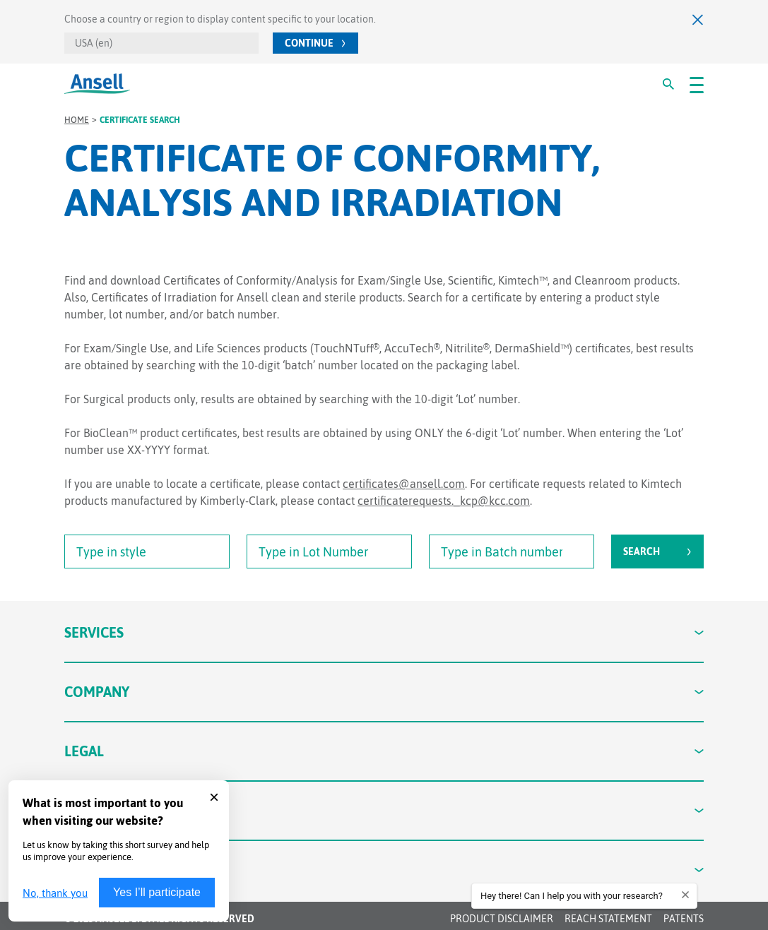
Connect (384, 870)
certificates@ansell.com (404, 483)
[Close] (698, 19)
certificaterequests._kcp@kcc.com (444, 500)
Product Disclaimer (501, 918)
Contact (384, 810)
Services (384, 632)
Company (384, 692)
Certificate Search (140, 120)
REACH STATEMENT (608, 918)
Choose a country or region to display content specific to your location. (220, 19)
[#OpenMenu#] (697, 84)
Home (76, 120)
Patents (683, 918)
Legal (384, 751)
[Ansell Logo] (97, 83)
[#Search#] (668, 84)
